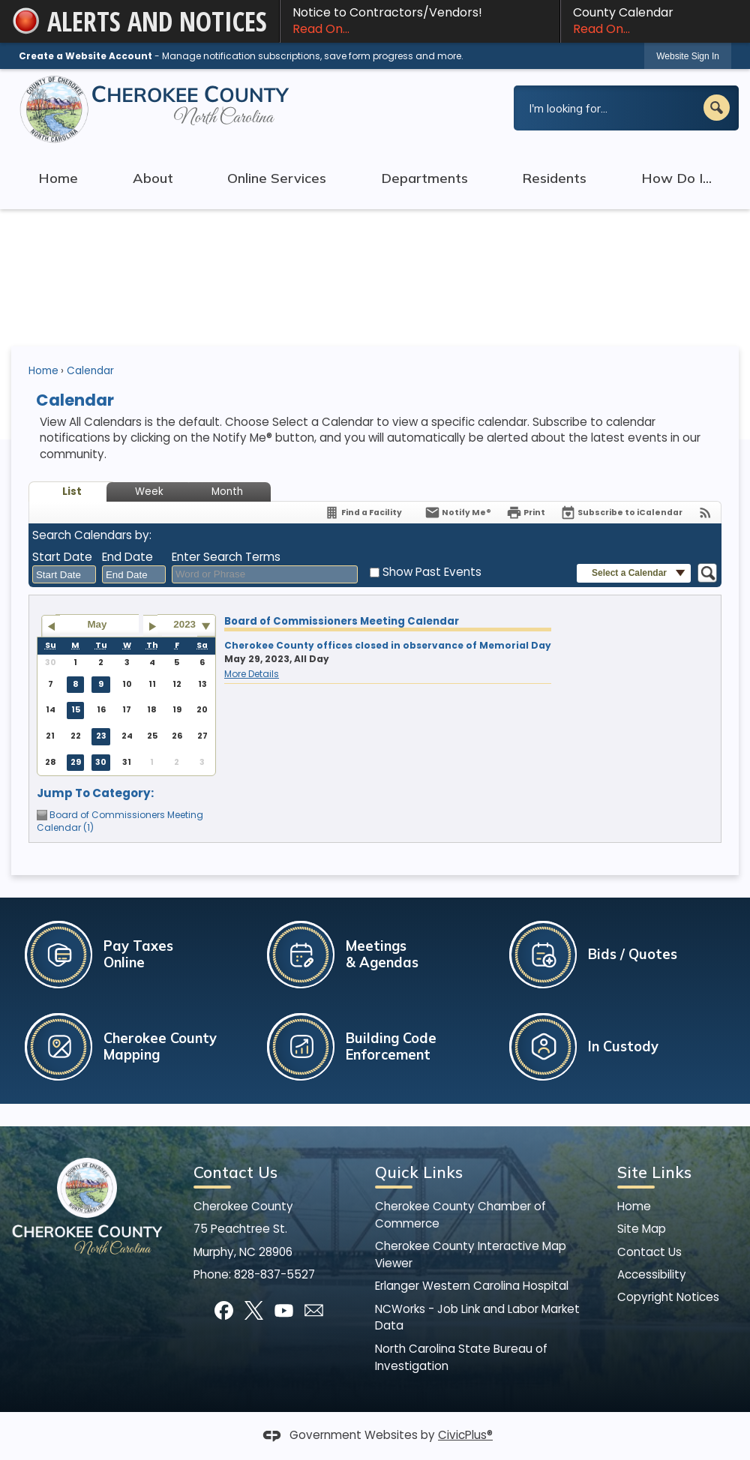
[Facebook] (223, 1310)
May (97, 624)
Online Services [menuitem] (276, 178)
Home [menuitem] (58, 178)
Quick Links (419, 1172)
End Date (127, 557)
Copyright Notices (668, 1297)
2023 (184, 624)
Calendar (90, 371)
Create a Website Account (85, 55)
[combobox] (64, 574)
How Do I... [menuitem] (676, 178)
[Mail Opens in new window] (313, 1310)
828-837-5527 (274, 1274)
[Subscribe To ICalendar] (621, 512)
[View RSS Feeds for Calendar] (705, 512)
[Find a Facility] (363, 512)
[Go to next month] (152, 626)
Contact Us (649, 1252)
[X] (253, 1310)
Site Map (641, 1229)
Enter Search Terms (226, 557)
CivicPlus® (465, 1435)
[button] (717, 107)
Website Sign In (687, 56)
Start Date (62, 557)
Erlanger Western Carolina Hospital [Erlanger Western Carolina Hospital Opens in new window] (471, 1286)
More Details (251, 673)
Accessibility (651, 1274)
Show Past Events (432, 572)
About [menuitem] (153, 178)
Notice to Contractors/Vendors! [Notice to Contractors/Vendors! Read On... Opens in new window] (420, 21)
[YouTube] (283, 1310)
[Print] (525, 512)
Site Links (654, 1172)
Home (43, 371)
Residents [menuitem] (554, 178)
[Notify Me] (457, 512)
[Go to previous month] (50, 626)
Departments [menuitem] (424, 178)
